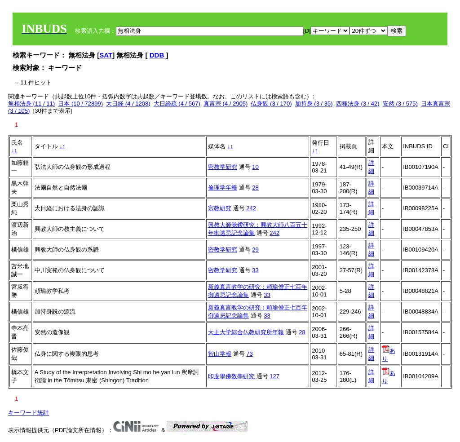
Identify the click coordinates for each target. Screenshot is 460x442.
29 (255, 249)
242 (251, 208)
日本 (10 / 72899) (80, 103)
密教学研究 (222, 167)
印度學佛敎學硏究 (231, 376)
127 (274, 376)
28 (255, 187)
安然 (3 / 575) (400, 103)
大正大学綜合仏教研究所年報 (246, 332)
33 (255, 270)
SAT (105, 55)
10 (255, 167)
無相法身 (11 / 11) (31, 103)
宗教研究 (219, 208)
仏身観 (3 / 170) (271, 103)
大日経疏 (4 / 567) (177, 103)
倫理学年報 (222, 187)
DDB (158, 55)
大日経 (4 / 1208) (128, 103)
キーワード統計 (28, 412)
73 (249, 353)
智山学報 (219, 353)
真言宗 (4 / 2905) (225, 103)
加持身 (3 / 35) (314, 103)
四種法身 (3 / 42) (358, 103)
